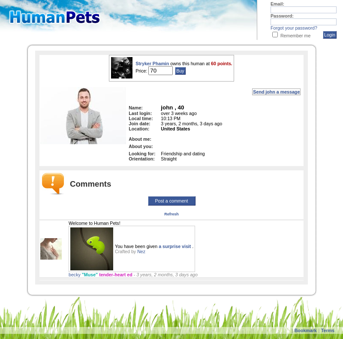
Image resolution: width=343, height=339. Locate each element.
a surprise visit (175, 246)
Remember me (295, 35)
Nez (141, 251)
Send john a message (276, 91)
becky (75, 274)
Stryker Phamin (152, 63)
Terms (327, 330)
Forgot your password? (294, 27)
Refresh (171, 214)
